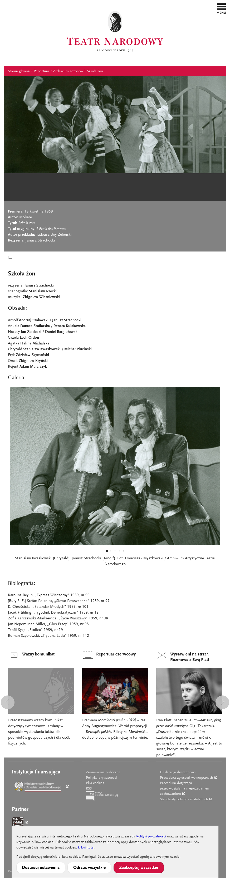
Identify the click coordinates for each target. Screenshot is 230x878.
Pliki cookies (95, 783)
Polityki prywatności (151, 836)
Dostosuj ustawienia (41, 867)
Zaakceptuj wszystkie (138, 867)
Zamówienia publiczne (103, 772)
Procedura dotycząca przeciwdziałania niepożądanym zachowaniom (184, 788)
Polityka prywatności (101, 778)
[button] (221, 8)
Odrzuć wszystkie (89, 867)
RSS (89, 789)
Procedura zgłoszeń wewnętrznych (186, 778)
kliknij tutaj (86, 848)
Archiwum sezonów (68, 71)
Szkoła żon (95, 71)
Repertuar (41, 71)
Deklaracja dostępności (177, 772)
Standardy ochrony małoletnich (184, 799)
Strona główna (19, 71)
